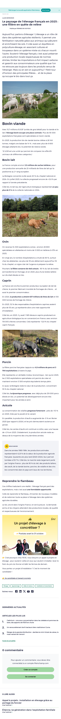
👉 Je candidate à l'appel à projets (16, 578)
